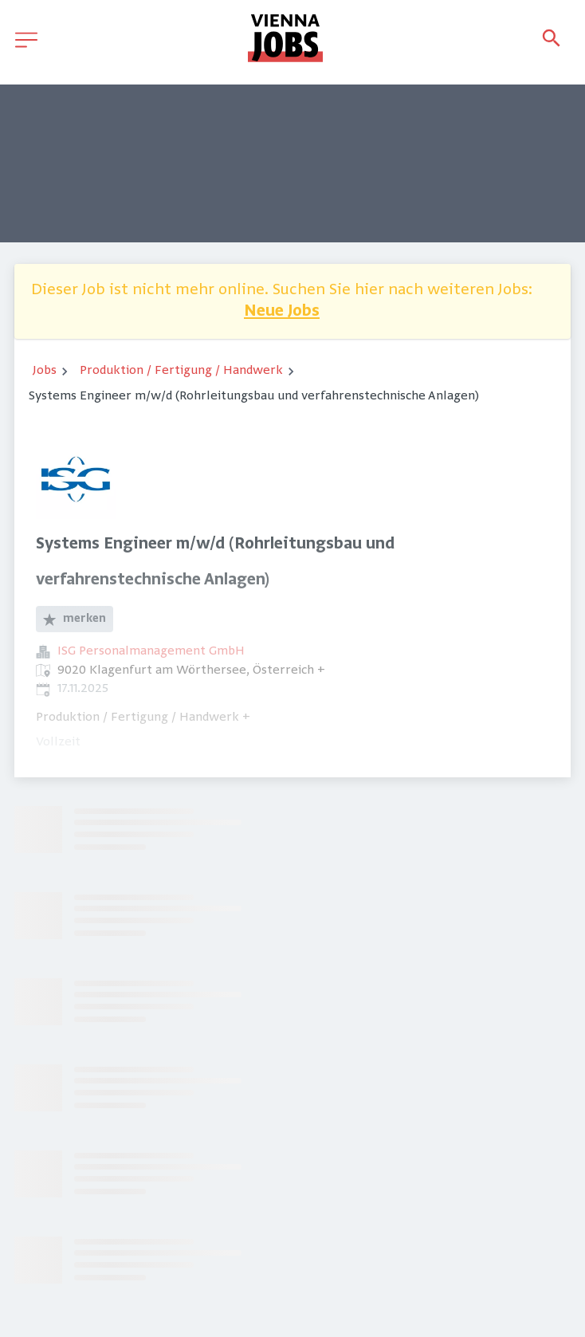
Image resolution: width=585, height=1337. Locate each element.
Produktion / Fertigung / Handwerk (181, 371)
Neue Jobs (282, 312)
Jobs (45, 371)
